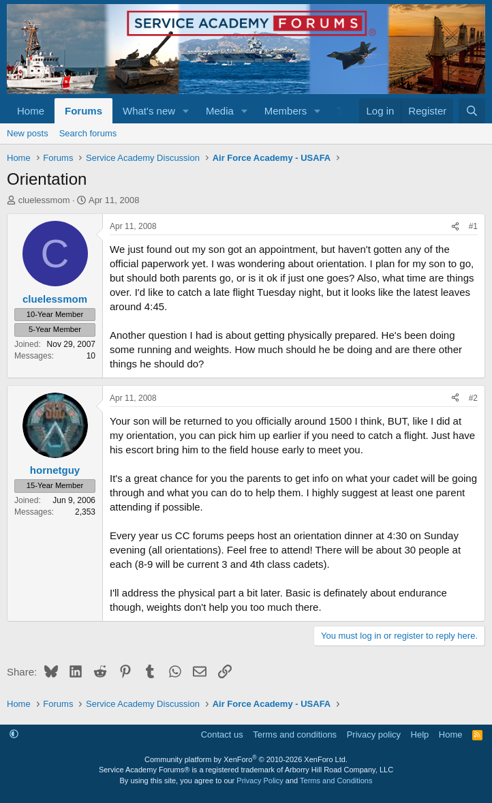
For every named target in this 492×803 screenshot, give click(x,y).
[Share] (455, 226)
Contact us (222, 734)
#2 (473, 398)
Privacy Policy (259, 780)
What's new (149, 111)
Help (420, 734)
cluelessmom (44, 200)
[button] (186, 110)
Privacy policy (374, 734)
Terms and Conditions (336, 780)
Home (30, 111)
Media (220, 111)
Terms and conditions (295, 734)
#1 (473, 226)
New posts (27, 133)
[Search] (472, 110)
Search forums (88, 133)
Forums (83, 111)
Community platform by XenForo (246, 759)
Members (285, 111)
